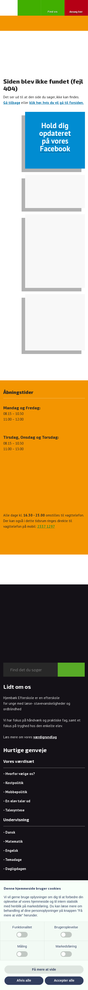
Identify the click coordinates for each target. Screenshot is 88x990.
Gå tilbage (11, 102)
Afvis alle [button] (24, 980)
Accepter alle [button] (64, 980)
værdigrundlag (45, 737)
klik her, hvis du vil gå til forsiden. (56, 102)
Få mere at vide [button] (44, 969)
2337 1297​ (46, 526)
